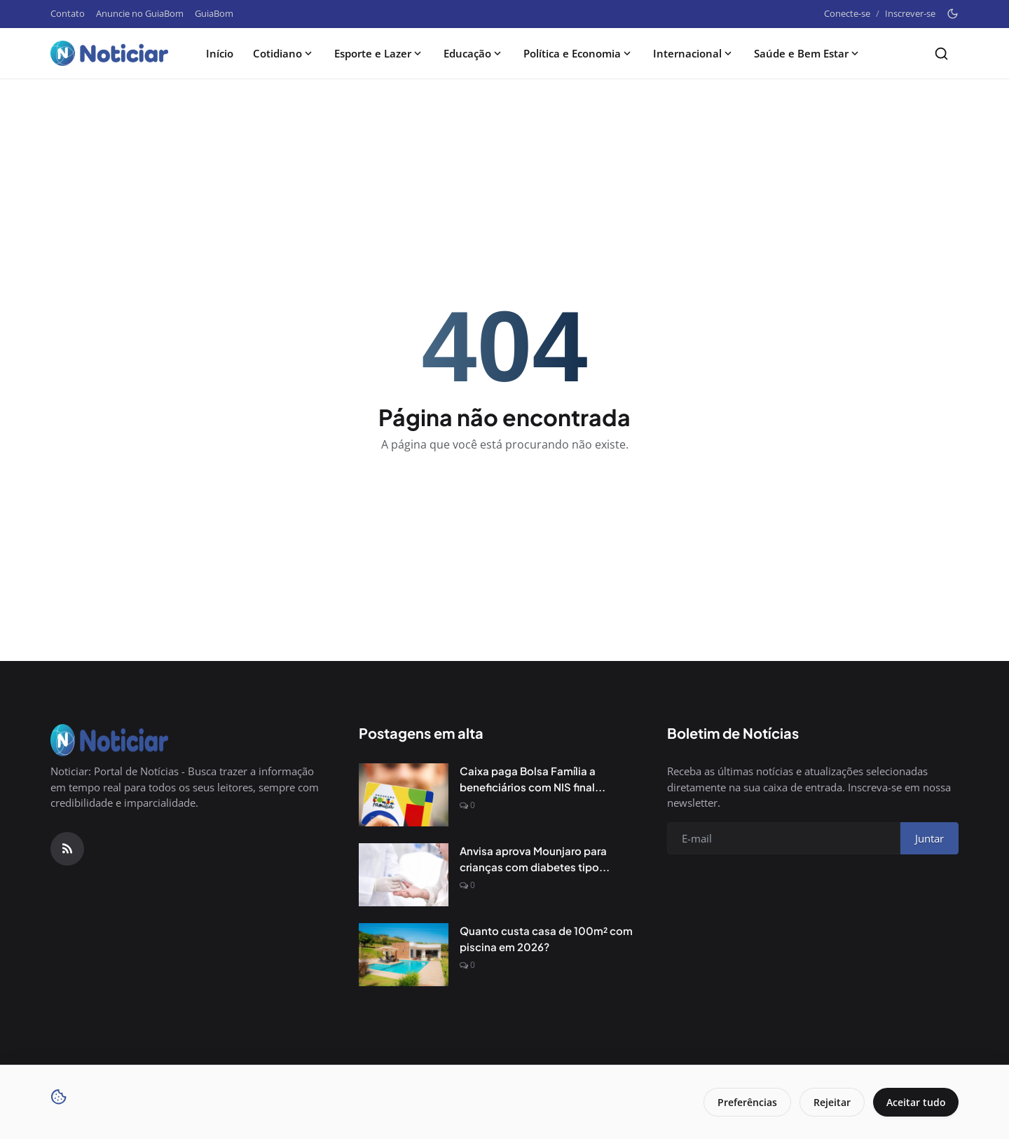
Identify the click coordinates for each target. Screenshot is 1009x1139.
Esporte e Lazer (379, 53)
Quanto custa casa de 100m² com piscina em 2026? (546, 938)
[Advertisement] (504, 127)
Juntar (929, 838)
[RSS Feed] (67, 849)
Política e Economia (578, 53)
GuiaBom (214, 13)
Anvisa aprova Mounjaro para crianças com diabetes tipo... (535, 858)
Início (219, 53)
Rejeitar (830, 1102)
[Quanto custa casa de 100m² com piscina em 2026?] (403, 954)
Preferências (745, 1102)
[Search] (941, 53)
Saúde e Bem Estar (807, 53)
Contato (67, 13)
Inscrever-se (910, 13)
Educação (474, 53)
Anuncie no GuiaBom (140, 13)
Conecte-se (847, 13)
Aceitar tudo (915, 1102)
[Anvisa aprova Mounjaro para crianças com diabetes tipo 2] (403, 874)
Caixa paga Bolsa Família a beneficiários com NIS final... (532, 778)
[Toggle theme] (953, 14)
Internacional (693, 53)
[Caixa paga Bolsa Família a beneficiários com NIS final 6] (403, 794)
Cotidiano (284, 53)
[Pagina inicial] (109, 53)
